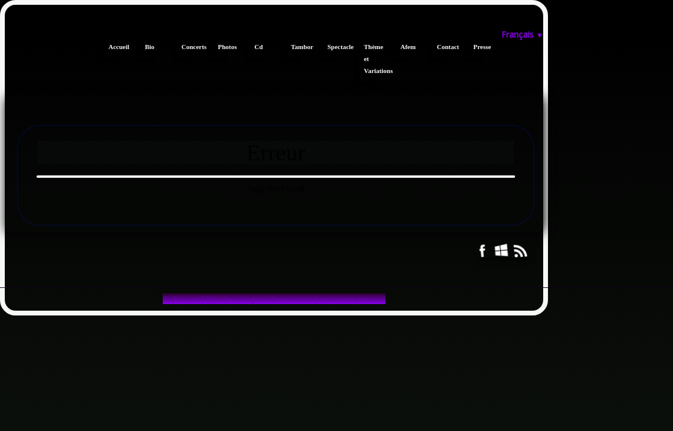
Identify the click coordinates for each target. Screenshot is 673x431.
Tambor (296, 46)
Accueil (113, 46)
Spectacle (332, 46)
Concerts (186, 46)
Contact (442, 46)
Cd (258, 46)
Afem (405, 46)
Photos (223, 46)
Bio (149, 46)
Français (522, 34)
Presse (478, 46)
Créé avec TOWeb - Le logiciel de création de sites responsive (274, 298)
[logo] (9, 29)
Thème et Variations (369, 58)
